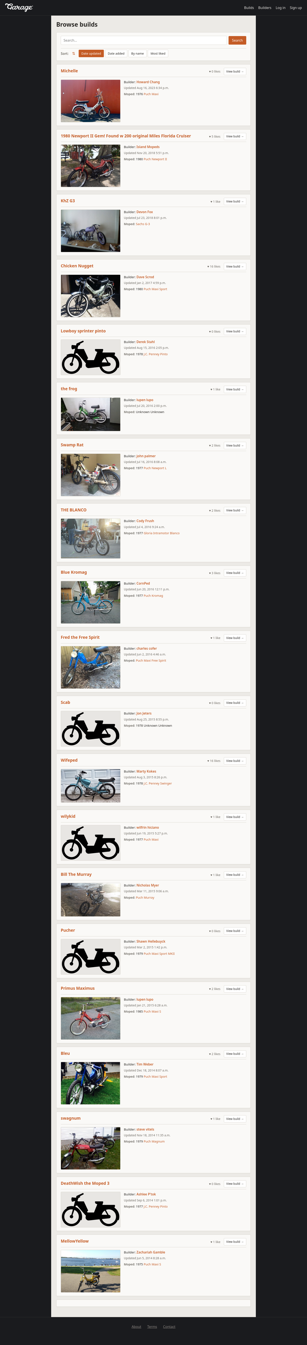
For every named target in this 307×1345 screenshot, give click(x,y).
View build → (235, 71)
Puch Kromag (153, 596)
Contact (169, 1326)
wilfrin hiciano (147, 827)
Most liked (158, 53)
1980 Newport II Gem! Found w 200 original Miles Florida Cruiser (126, 136)
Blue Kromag (74, 572)
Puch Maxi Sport (155, 289)
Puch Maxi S (152, 1011)
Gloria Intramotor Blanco (162, 533)
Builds (249, 7)
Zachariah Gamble (150, 1252)
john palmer (146, 456)
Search (237, 40)
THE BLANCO (74, 510)
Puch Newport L (155, 468)
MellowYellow (75, 1241)
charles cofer (146, 648)
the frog (69, 389)
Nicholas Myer (147, 885)
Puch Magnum (154, 1141)
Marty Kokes (146, 771)
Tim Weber (145, 1064)
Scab (65, 702)
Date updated (91, 53)
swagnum (71, 1118)
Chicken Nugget (77, 266)
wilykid (68, 816)
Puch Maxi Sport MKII (159, 954)
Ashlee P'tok (146, 1194)
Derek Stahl (145, 342)
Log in (280, 7)
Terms (152, 1326)
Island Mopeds (147, 147)
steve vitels (145, 1129)
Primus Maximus (78, 988)
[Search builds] (144, 40)
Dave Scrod (145, 277)
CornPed (143, 583)
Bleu (65, 1053)
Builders (264, 7)
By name (137, 53)
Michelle (69, 71)
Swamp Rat (72, 445)
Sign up (296, 7)
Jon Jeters (143, 713)
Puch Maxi (151, 94)
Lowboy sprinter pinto (83, 331)
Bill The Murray (76, 874)
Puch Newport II (155, 159)
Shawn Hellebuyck (150, 941)
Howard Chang (148, 82)
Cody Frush (145, 521)
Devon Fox (144, 212)
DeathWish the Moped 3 (85, 1183)
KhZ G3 (68, 201)
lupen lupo (144, 400)
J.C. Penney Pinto (156, 354)
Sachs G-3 (143, 224)
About (136, 1326)
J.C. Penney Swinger (158, 783)
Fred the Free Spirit (80, 637)
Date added (116, 53)
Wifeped (69, 760)
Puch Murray (145, 897)
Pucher (68, 930)
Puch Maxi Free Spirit (151, 660)
